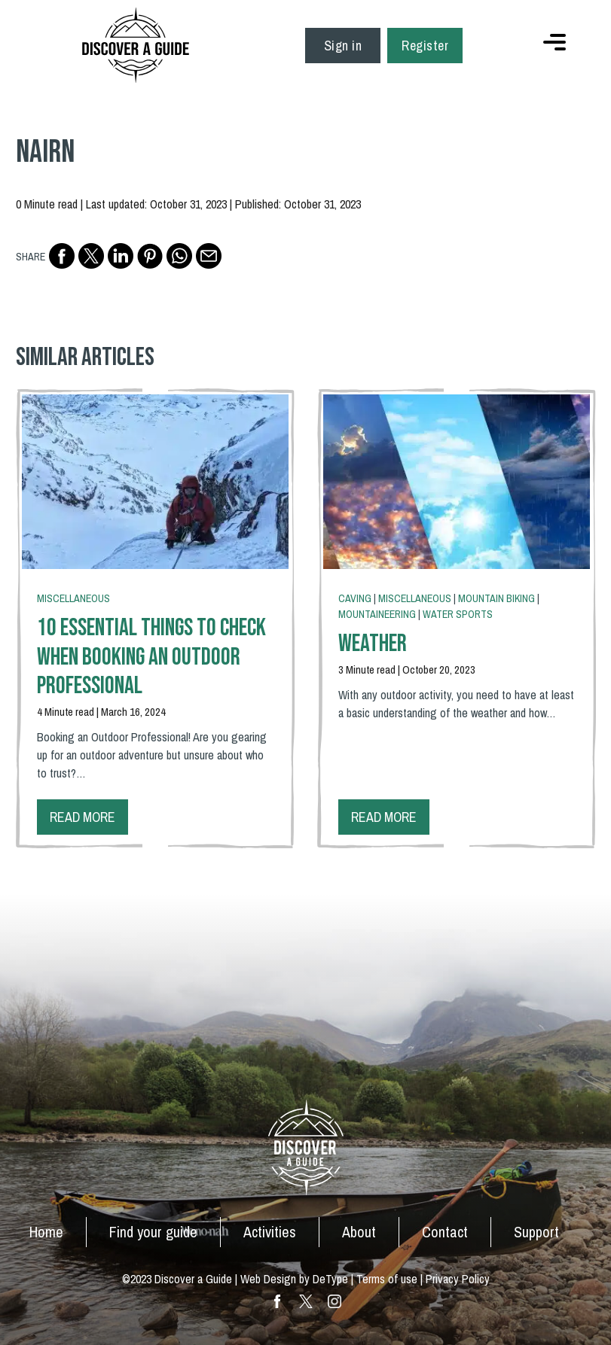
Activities (269, 1232)
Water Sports (458, 614)
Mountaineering (377, 614)
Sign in (343, 45)
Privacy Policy (458, 1278)
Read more (82, 817)
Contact (445, 1232)
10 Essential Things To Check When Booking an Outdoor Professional (151, 657)
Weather (372, 644)
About (359, 1232)
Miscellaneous (73, 598)
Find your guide (153, 1232)
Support (536, 1232)
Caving (354, 598)
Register (425, 45)
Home (46, 1232)
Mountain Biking (496, 598)
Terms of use (386, 1278)
